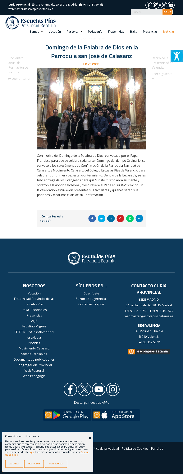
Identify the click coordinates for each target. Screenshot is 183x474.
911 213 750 (89, 4)
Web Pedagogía (34, 376)
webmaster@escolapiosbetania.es (149, 316)
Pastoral (72, 31)
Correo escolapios (91, 304)
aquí (31, 452)
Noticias (169, 31)
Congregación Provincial (34, 365)
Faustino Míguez (34, 326)
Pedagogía (95, 31)
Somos (34, 31)
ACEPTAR (14, 463)
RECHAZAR (34, 463)
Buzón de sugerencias (91, 299)
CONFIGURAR (56, 463)
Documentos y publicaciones (34, 359)
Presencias (150, 31)
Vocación (55, 31)
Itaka (133, 31)
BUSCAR (167, 11)
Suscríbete (91, 293)
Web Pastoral (34, 370)
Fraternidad (116, 31)
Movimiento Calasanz (34, 348)
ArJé (34, 321)
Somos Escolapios (34, 354)
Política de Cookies (134, 448)
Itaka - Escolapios (34, 310)
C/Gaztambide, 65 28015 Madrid (54, 4)
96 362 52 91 (152, 342)
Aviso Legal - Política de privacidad (94, 448)
